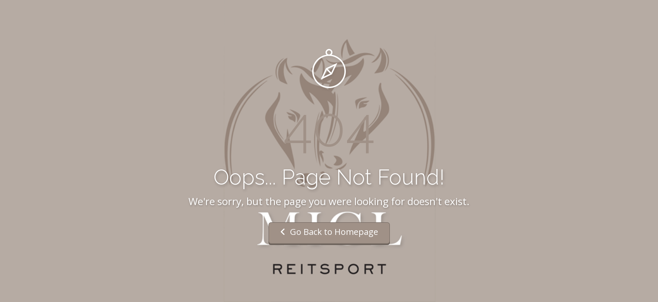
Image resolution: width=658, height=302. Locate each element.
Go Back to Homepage (329, 231)
